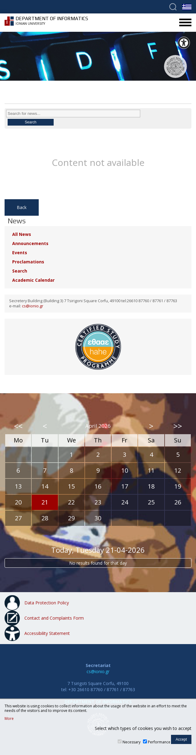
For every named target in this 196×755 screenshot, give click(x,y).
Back (22, 207)
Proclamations (28, 262)
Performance (159, 742)
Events (19, 252)
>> (177, 425)
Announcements (30, 243)
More (9, 718)
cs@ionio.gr (32, 306)
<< (18, 425)
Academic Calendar (33, 280)
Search (19, 271)
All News (21, 234)
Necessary (132, 742)
